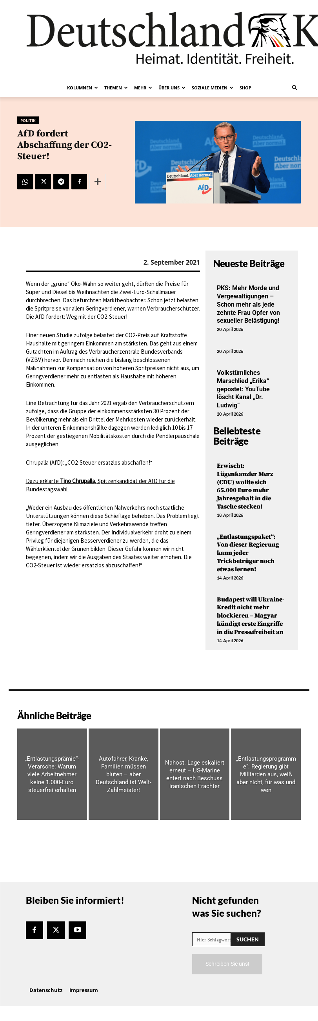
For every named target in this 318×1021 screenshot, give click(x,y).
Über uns (171, 88)
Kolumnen (82, 88)
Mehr (143, 88)
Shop (245, 88)
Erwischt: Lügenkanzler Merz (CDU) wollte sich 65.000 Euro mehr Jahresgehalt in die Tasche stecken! (245, 486)
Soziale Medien (212, 88)
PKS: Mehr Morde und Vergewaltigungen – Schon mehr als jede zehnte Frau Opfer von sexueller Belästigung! (248, 304)
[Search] (248, 939)
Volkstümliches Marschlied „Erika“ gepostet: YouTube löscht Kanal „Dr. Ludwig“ (243, 389)
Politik (28, 120)
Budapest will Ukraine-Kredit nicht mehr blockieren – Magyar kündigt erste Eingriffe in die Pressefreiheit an (251, 616)
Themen (116, 88)
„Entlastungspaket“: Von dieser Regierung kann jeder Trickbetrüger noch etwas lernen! (248, 553)
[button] (294, 88)
